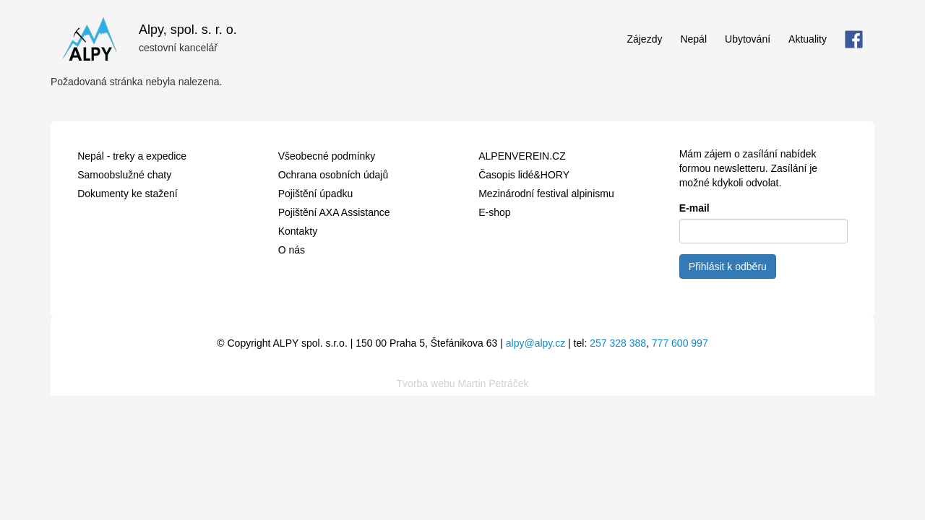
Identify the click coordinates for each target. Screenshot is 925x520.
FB (854, 39)
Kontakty (297, 231)
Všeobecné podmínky (327, 156)
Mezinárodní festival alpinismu (546, 193)
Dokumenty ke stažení (127, 193)
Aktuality (807, 39)
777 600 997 (680, 343)
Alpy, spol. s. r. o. (188, 27)
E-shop (494, 212)
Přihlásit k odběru (728, 266)
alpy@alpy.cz (535, 343)
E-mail (694, 208)
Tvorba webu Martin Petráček (463, 383)
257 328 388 (618, 343)
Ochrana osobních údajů (333, 175)
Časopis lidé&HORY (523, 175)
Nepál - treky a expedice (131, 156)
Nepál (693, 39)
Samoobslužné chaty (124, 175)
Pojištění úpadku (315, 193)
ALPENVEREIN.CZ (522, 156)
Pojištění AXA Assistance (334, 212)
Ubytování (747, 39)
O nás (291, 250)
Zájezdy (644, 39)
